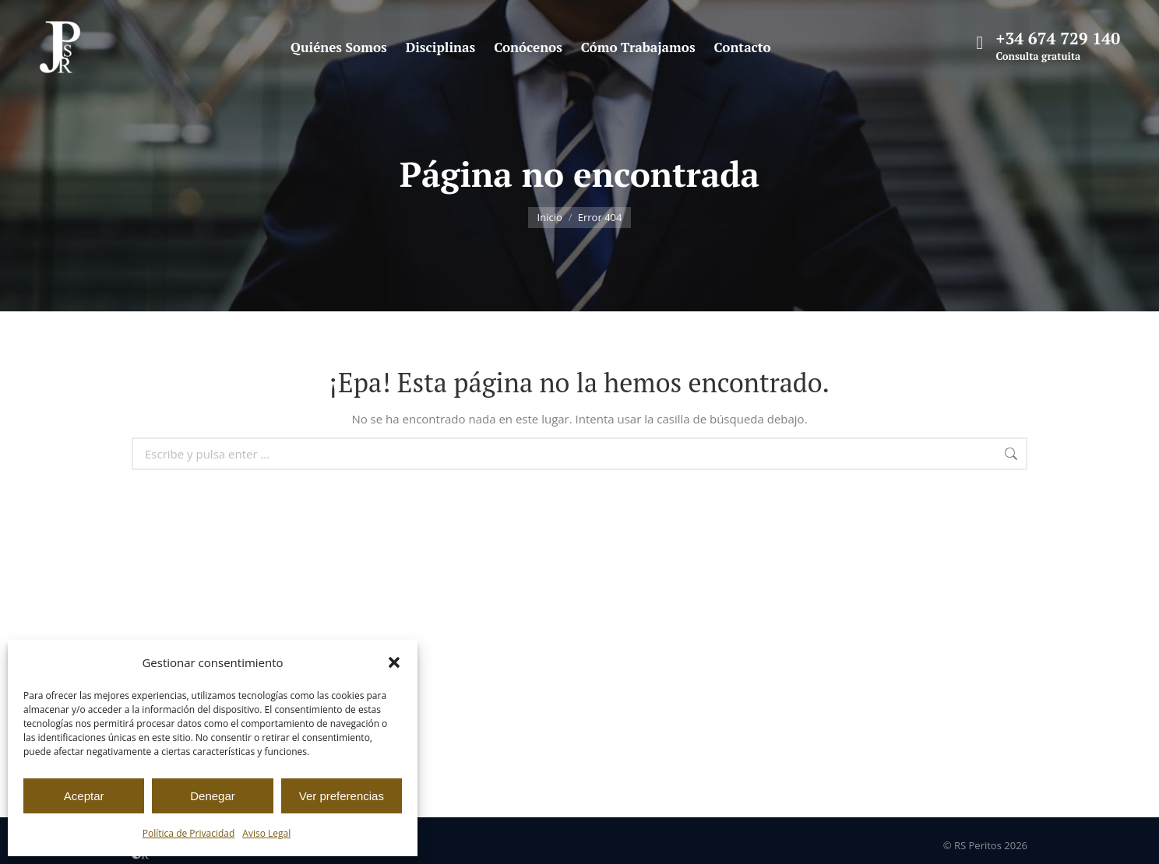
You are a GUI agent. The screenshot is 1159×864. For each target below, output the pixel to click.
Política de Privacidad (188, 833)
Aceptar (84, 796)
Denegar (212, 796)
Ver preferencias (341, 796)
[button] (394, 662)
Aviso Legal (266, 833)
